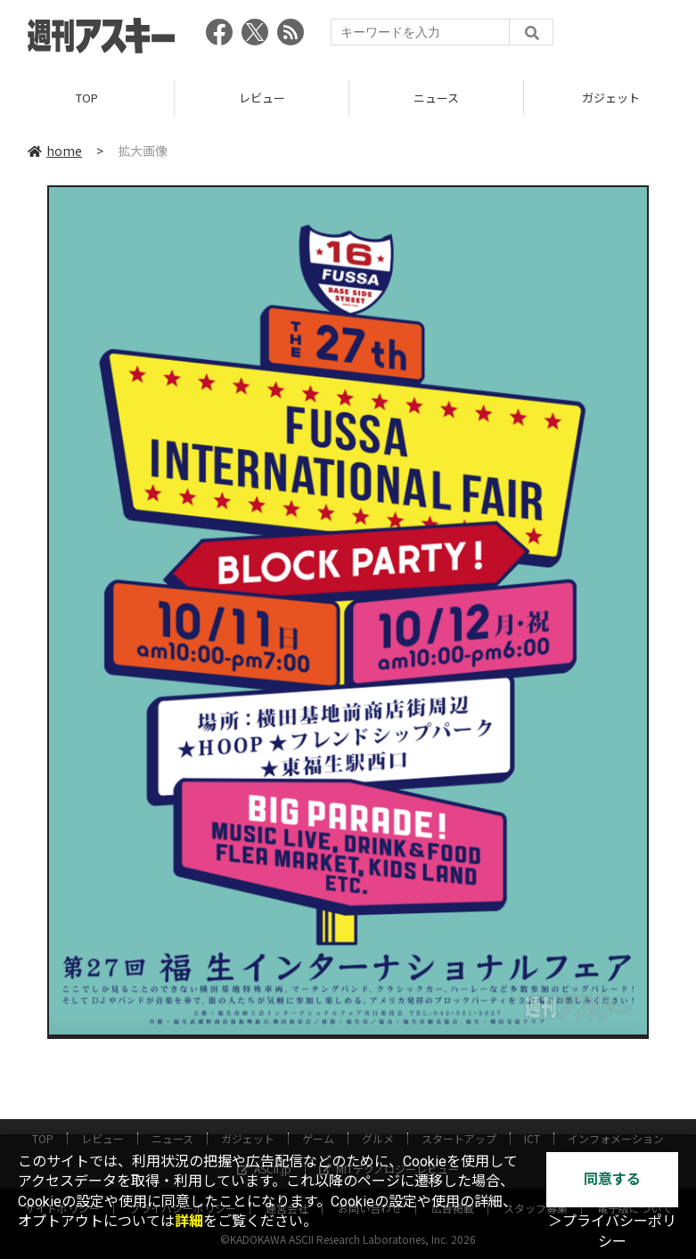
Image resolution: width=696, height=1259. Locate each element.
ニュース (436, 97)
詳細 (189, 1221)
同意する (612, 1179)
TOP (87, 97)
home (55, 150)
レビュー (262, 97)
